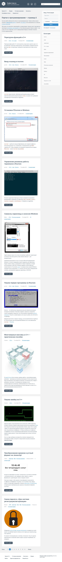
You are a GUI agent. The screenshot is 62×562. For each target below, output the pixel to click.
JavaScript (46, 43)
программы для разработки (13, 28)
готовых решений (6, 24)
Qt (44, 74)
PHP (45, 40)
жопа (19, 267)
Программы (46, 55)
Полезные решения (48, 65)
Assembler (46, 83)
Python (45, 71)
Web (45, 62)
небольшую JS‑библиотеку (30, 483)
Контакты (28, 11)
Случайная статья (6, 13)
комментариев (32, 64)
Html (45, 49)
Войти (51, 24)
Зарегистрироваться (15, 558)
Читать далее (8, 52)
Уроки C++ (4, 11)
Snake (36, 425)
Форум (10, 11)
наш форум (23, 22)
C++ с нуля (46, 46)
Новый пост (15, 13)
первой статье (8, 377)
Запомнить (47, 21)
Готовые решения (19, 11)
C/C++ (45, 36)
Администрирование (49, 52)
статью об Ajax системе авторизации (18, 530)
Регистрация (52, 27)
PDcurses (12, 322)
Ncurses (46, 77)
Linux (45, 58)
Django (45, 68)
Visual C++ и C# (47, 80)
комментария (29, 40)
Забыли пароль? (55, 21)
